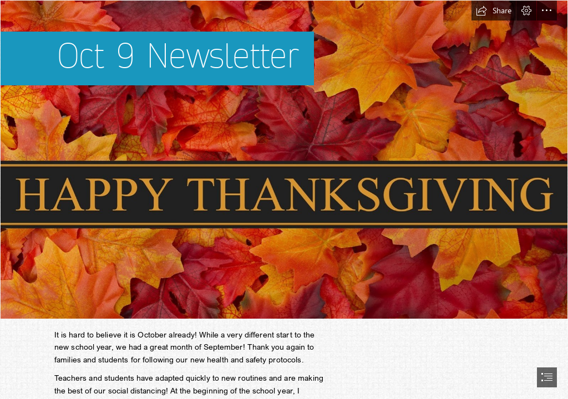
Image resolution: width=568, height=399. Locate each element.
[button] (493, 11)
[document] (284, 199)
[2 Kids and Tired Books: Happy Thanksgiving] (284, 159)
